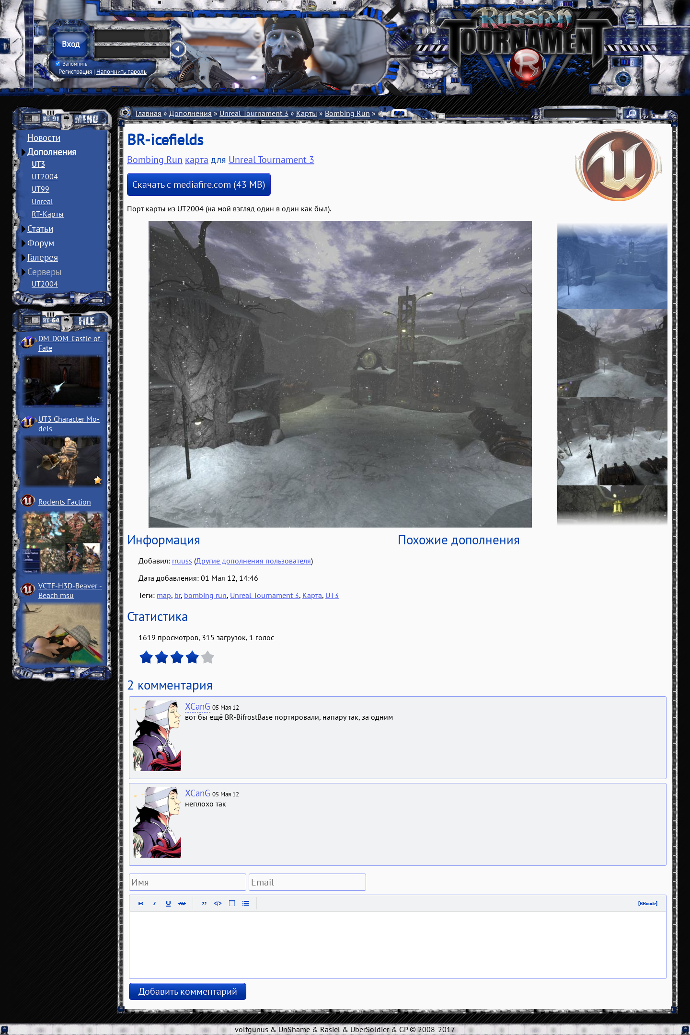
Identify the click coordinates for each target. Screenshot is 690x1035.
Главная (148, 113)
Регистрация (75, 71)
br (177, 595)
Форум (40, 243)
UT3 (38, 164)
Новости (43, 137)
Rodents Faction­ (64, 501)
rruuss (182, 560)
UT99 (40, 189)
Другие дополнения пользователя (253, 560)
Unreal (42, 201)
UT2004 (45, 176)
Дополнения (51, 152)
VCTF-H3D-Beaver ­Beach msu (70, 590)
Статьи (40, 228)
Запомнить (71, 63)
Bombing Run (347, 113)
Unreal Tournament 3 (253, 113)
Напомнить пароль (121, 71)
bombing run (205, 595)
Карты (306, 113)
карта (196, 159)
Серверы (44, 271)
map (164, 595)
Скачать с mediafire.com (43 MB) (198, 184)
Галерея (42, 257)
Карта (312, 595)
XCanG (197, 706)
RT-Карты (48, 213)
